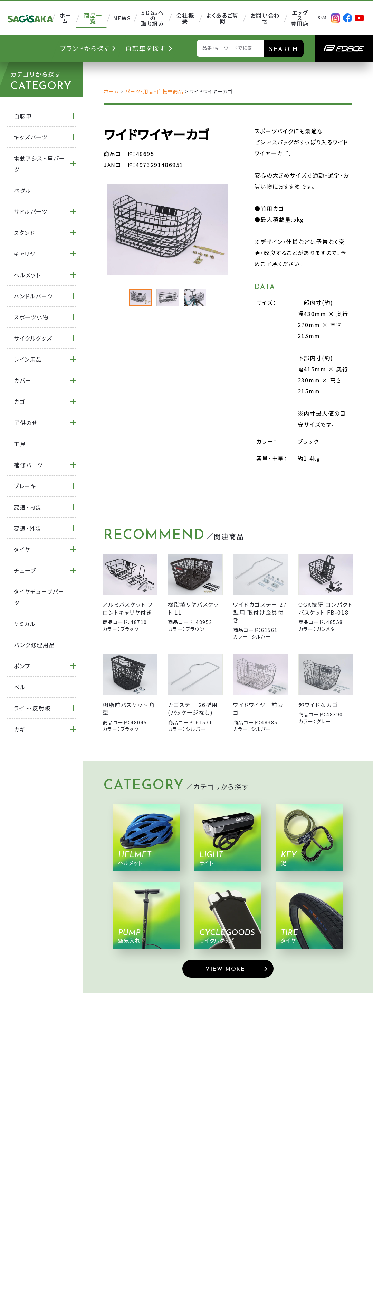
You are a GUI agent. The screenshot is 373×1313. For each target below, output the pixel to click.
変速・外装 (27, 528)
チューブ (25, 570)
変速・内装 (27, 507)
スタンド (24, 232)
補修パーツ (28, 465)
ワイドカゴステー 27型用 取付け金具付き (260, 612)
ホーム (111, 91)
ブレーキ (25, 486)
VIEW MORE (225, 969)
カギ (19, 729)
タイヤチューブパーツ (39, 597)
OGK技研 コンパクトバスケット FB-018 (325, 608)
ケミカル (25, 623)
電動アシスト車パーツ (39, 163)
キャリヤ (24, 254)
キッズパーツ (31, 137)
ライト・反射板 (32, 708)
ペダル (22, 190)
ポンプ (22, 666)
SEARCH (283, 49)
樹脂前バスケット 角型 (129, 708)
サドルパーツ (31, 211)
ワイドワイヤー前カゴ (258, 708)
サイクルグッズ (33, 338)
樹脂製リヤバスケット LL (193, 608)
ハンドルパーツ (33, 296)
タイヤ (22, 549)
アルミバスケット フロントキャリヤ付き (128, 608)
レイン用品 (28, 359)
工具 (20, 444)
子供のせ (25, 422)
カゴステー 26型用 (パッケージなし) (193, 708)
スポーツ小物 (31, 317)
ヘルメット (27, 275)
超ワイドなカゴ (318, 704)
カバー (22, 380)
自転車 (23, 116)
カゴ (19, 401)
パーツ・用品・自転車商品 (154, 91)
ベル (20, 687)
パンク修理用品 (34, 645)
